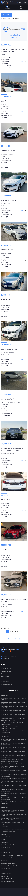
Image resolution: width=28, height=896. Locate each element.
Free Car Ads (4, 842)
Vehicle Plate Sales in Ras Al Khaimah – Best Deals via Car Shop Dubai (13, 748)
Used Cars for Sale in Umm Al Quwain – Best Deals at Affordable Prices (13, 719)
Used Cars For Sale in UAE (8, 863)
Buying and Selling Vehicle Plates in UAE (12, 763)
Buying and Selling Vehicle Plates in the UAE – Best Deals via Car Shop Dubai (13, 760)
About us (3, 679)
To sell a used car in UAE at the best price (12, 829)
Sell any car (4, 860)
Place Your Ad (5, 676)
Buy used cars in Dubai (7, 881)
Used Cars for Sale (13, 18)
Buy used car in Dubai (7, 858)
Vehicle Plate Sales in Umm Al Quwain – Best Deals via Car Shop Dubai (13, 752)
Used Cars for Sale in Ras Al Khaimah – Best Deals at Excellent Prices (13, 715)
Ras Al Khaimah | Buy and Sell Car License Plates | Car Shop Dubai (12, 810)
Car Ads (3, 839)
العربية (19, 2)
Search (6, 15)
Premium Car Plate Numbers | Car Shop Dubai (13, 778)
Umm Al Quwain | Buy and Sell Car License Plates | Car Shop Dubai (12, 819)
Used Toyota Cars (6, 847)
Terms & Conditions (6, 684)
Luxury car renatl (5, 868)
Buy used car (4, 876)
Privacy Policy (5, 681)
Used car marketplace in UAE (9, 865)
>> (25, 631)
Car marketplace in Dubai (8, 845)
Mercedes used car (6, 871)
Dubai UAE (5, 658)
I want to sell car (5, 852)
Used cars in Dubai (6, 873)
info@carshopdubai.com (9, 656)
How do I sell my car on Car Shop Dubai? (12, 855)
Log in (25, 2)
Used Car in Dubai (6, 837)
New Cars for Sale (6, 671)
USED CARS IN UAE (6, 879)
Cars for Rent (4, 673)
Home (3, 18)
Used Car (3, 834)
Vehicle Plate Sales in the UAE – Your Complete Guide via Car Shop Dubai (14, 727)
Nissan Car (4, 850)
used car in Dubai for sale (8, 831)
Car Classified (4, 826)
